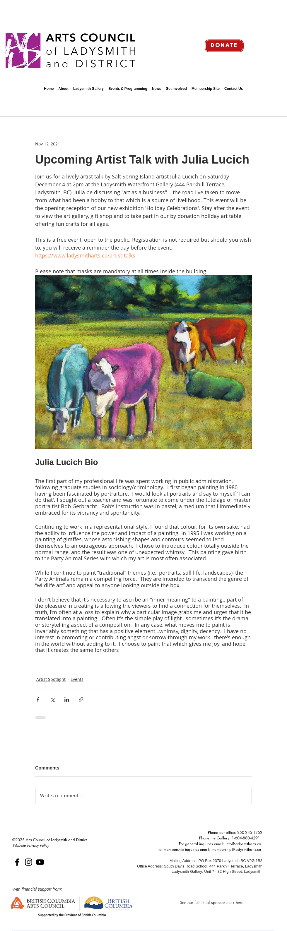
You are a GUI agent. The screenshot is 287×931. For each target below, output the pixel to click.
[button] (63, 86)
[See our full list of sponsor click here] (212, 902)
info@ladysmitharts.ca (243, 843)
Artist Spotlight (51, 679)
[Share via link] (81, 699)
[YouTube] (40, 862)
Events (77, 679)
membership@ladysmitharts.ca (236, 849)
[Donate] (224, 45)
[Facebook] (17, 862)
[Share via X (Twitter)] (52, 699)
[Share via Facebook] (38, 699)
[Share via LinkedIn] (66, 699)
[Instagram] (28, 862)
